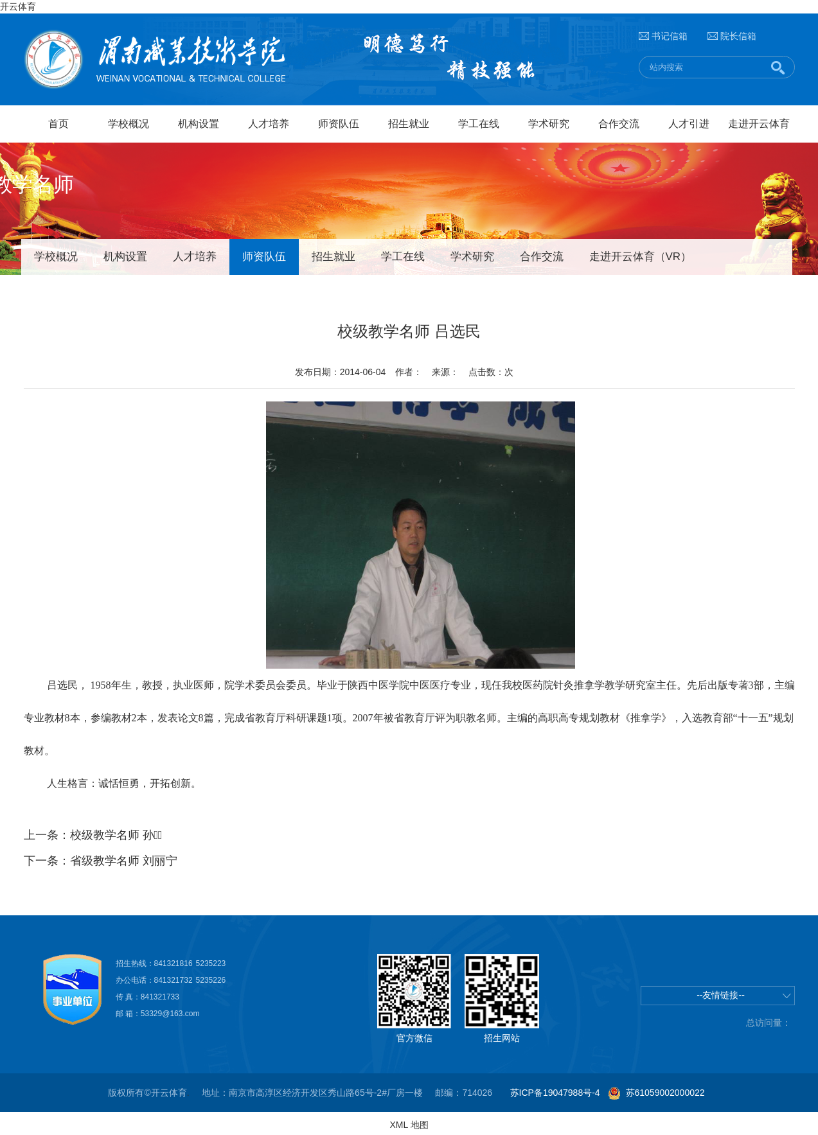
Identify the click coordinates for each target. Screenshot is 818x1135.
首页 (58, 123)
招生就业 (408, 123)
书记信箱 (670, 36)
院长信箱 (738, 36)
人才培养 (268, 123)
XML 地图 (408, 1125)
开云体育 (18, 6)
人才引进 (688, 123)
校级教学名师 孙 (116, 835)
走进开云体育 (759, 123)
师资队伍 (338, 123)
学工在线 (478, 123)
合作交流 (618, 123)
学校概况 (128, 123)
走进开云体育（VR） (640, 257)
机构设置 (198, 123)
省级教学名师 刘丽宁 (123, 860)
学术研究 (548, 123)
